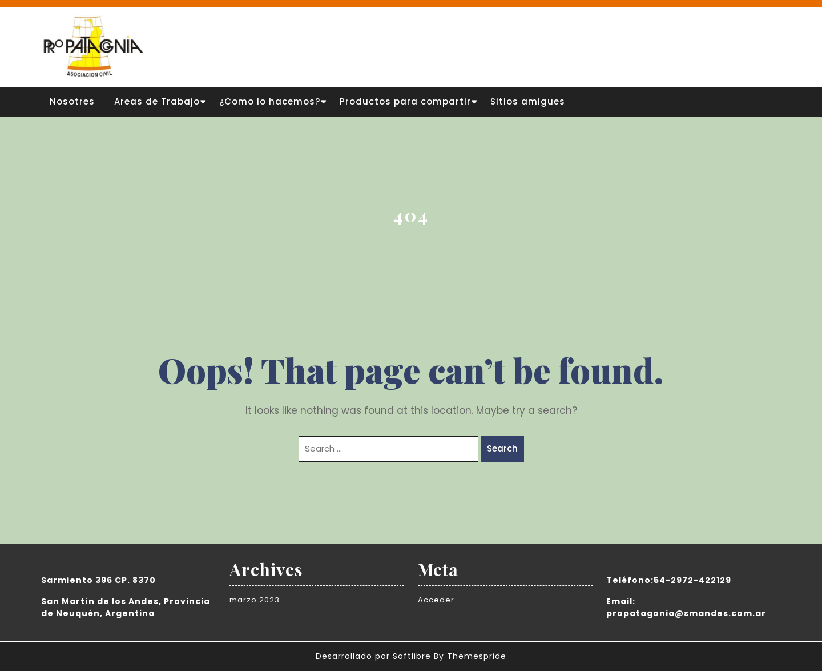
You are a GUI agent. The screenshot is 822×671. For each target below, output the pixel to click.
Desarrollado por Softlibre (373, 656)
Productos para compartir (405, 101)
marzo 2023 (254, 599)
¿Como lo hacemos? (269, 101)
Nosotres (72, 101)
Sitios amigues (527, 101)
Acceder (436, 599)
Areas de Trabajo (157, 101)
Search (502, 448)
